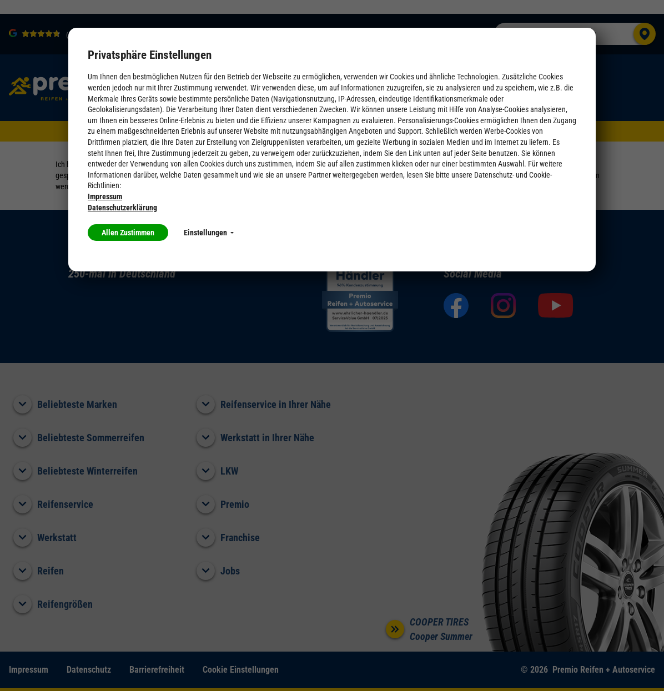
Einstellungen (209, 232)
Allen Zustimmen (128, 232)
